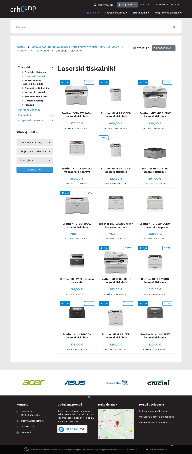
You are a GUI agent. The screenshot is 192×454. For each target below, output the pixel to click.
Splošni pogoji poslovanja (153, 411)
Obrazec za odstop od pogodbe (156, 416)
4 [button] (102, 396)
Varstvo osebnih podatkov (153, 422)
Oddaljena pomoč (69, 404)
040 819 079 (27, 426)
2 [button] (93, 396)
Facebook (26, 432)
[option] (33, 383)
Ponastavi (34, 169)
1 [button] (89, 396)
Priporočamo (163, 48)
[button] (127, 5)
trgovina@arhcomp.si (32, 420)
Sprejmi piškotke (158, 452)
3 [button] (98, 396)
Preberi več (132, 452)
